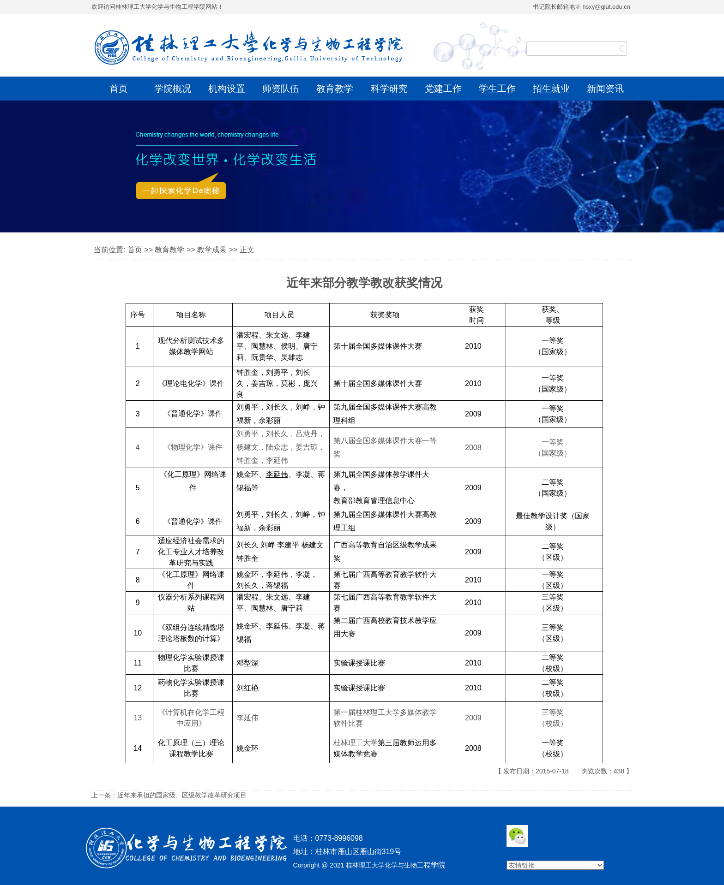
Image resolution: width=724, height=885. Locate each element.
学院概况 (172, 88)
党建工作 (443, 88)
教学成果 (212, 250)
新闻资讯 (605, 88)
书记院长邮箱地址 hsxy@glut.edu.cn (581, 6)
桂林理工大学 (378, 712)
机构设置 (226, 88)
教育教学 (334, 88)
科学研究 (389, 88)
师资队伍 (280, 88)
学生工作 (497, 88)
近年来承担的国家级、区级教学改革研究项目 (182, 795)
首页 (118, 88)
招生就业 (551, 88)
